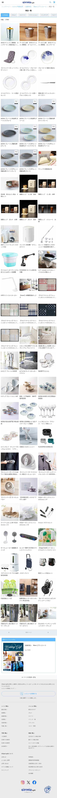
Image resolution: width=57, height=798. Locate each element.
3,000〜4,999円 (5, 739)
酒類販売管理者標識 (33, 760)
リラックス (31, 722)
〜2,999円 (4, 736)
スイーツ (22, 15)
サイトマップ (4, 770)
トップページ (6, 6)
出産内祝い (4, 722)
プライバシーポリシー (34, 770)
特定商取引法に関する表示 (35, 767)
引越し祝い (4, 726)
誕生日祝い (4, 709)
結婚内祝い (4, 716)
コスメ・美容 (32, 726)
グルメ (14, 15)
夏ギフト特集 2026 (33, 739)
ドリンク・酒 (32, 719)
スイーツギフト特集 (33, 743)
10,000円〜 (4, 746)
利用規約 (30, 757)
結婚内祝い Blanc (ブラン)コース (36, 6)
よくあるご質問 (5, 760)
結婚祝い (3, 712)
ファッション (33, 15)
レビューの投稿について (9, 688)
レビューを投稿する (28, 693)
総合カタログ (32, 709)
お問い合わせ (4, 763)
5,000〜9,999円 (5, 743)
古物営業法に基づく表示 (34, 763)
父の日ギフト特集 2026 (34, 736)
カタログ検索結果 (17, 6)
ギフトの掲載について (7, 767)
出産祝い (3, 719)
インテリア (44, 15)
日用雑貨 (5, 15)
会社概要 (30, 773)
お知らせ (3, 757)
